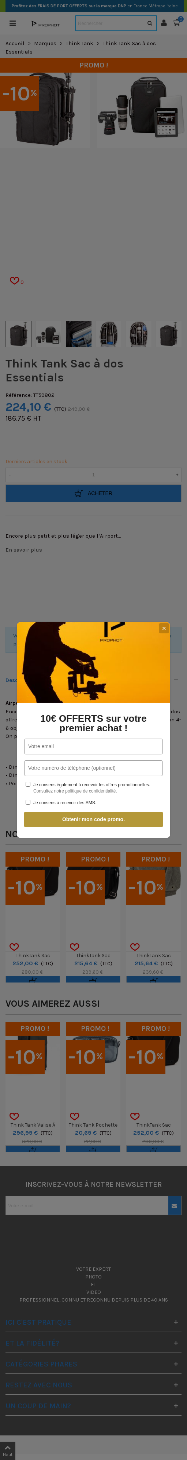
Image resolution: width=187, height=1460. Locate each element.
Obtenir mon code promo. (93, 819)
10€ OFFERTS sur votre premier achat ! (93, 723)
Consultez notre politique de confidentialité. (75, 791)
